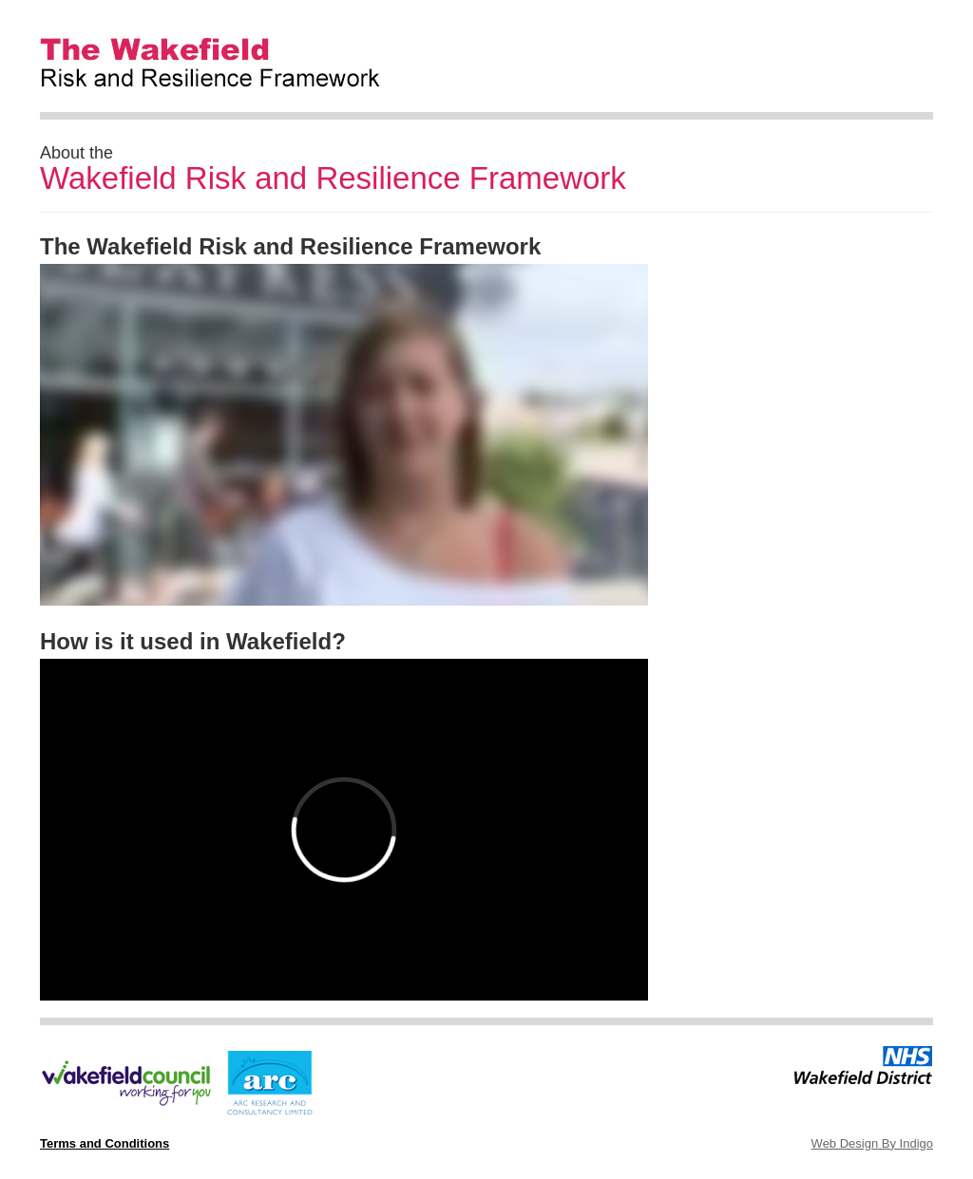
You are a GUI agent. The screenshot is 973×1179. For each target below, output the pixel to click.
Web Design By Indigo (872, 1143)
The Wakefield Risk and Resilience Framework (235, 53)
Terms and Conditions (104, 1143)
